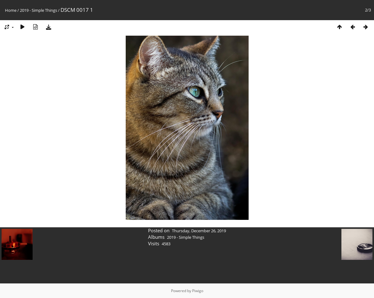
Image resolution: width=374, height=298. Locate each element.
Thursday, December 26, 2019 (199, 231)
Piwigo (197, 290)
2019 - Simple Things (38, 10)
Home (10, 10)
